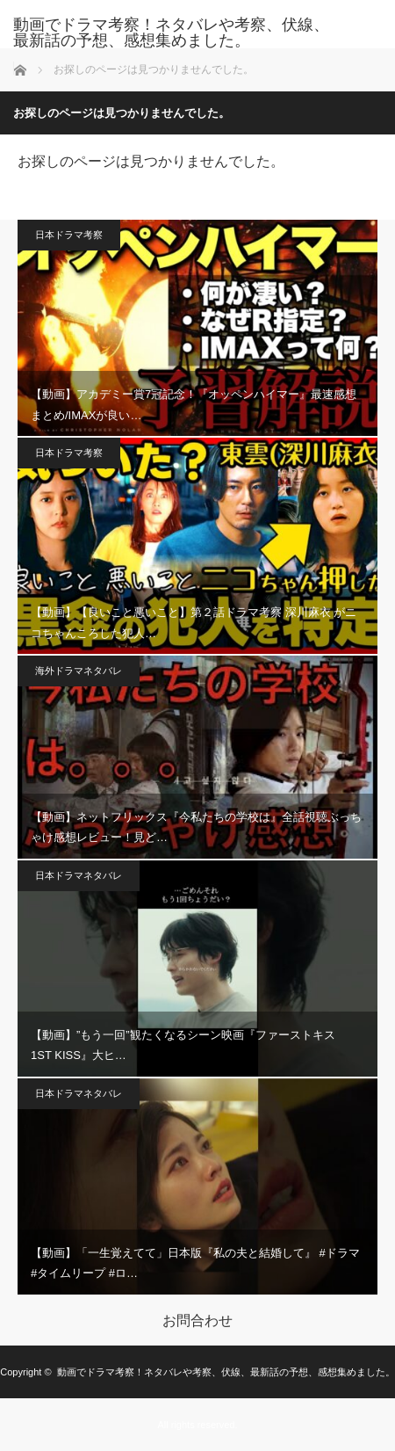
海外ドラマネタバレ (78, 670)
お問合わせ (197, 1321)
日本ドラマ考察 (69, 234)
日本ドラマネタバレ (78, 875)
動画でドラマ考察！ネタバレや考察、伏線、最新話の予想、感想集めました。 (171, 32)
